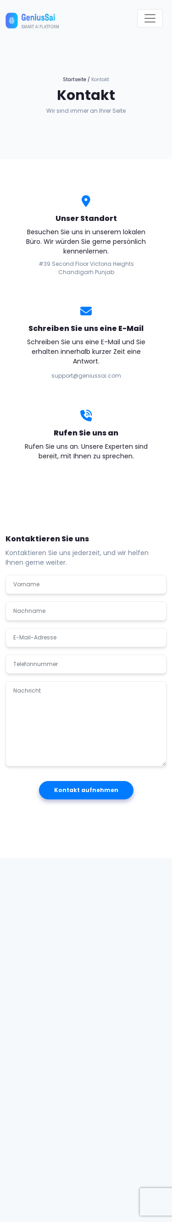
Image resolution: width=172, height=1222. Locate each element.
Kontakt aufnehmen (86, 790)
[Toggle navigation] (150, 18)
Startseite (74, 79)
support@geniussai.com (86, 376)
